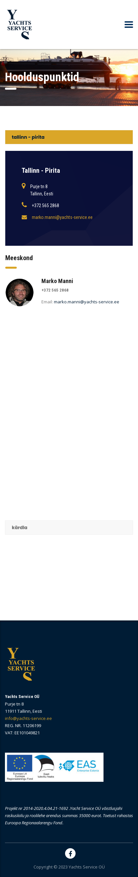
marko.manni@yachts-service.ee (62, 217)
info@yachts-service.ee (28, 718)
